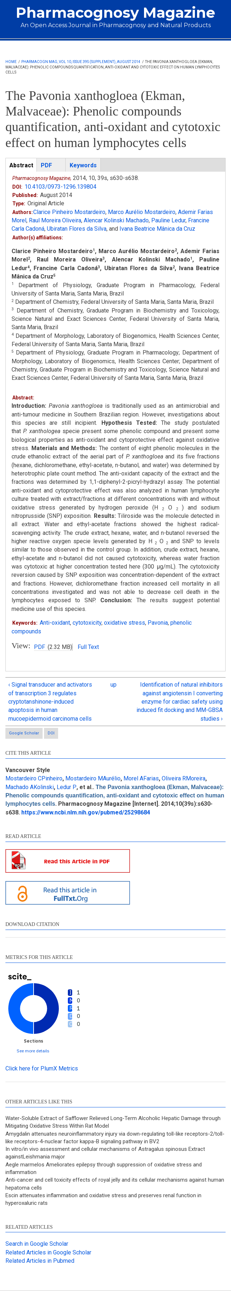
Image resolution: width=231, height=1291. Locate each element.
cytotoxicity (87, 622)
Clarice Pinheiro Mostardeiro (69, 212)
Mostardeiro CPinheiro (33, 778)
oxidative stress (124, 622)
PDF (39, 647)
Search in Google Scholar (36, 1243)
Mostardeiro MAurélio (93, 778)
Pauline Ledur (168, 220)
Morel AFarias (141, 778)
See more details (33, 1050)
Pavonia (158, 622)
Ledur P (67, 787)
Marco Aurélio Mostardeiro (141, 212)
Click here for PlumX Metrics (41, 1068)
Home (11, 62)
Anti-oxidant (55, 622)
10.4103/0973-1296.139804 (60, 186)
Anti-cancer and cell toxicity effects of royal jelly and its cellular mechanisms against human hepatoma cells (114, 1184)
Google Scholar (24, 733)
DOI (51, 733)
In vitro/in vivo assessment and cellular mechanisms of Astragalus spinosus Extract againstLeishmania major (105, 1153)
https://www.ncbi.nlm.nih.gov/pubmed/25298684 (85, 812)
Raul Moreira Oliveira (55, 220)
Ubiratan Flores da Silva (76, 228)
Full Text (88, 647)
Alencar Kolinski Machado (116, 220)
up (113, 684)
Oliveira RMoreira (183, 778)
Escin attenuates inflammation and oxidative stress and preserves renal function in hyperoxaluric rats (103, 1199)
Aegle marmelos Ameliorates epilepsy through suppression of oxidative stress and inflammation (103, 1168)
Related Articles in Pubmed (39, 1260)
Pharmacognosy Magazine (115, 12)
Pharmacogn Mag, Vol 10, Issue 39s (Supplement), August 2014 (80, 62)
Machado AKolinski (29, 787)
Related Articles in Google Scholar (48, 1252)
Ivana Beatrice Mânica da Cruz (157, 228)
